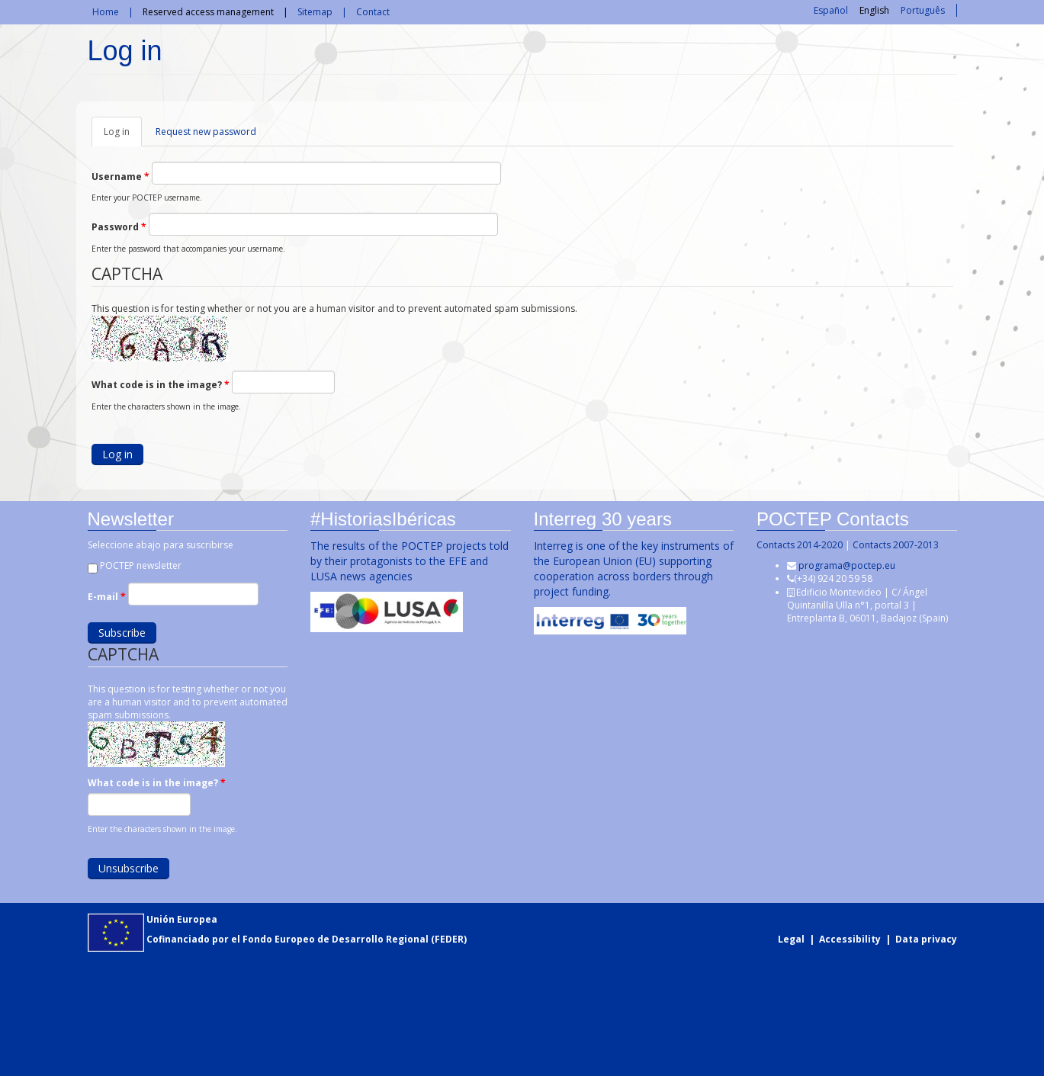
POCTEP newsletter (139, 565)
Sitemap (314, 11)
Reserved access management (208, 11)
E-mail (105, 596)
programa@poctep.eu (846, 565)
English (874, 10)
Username (120, 176)
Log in (123, 135)
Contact (373, 11)
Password (119, 226)
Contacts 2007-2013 (895, 544)
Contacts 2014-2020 (799, 544)
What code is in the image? (161, 384)
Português (923, 10)
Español (831, 10)
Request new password (206, 131)
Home (105, 11)
